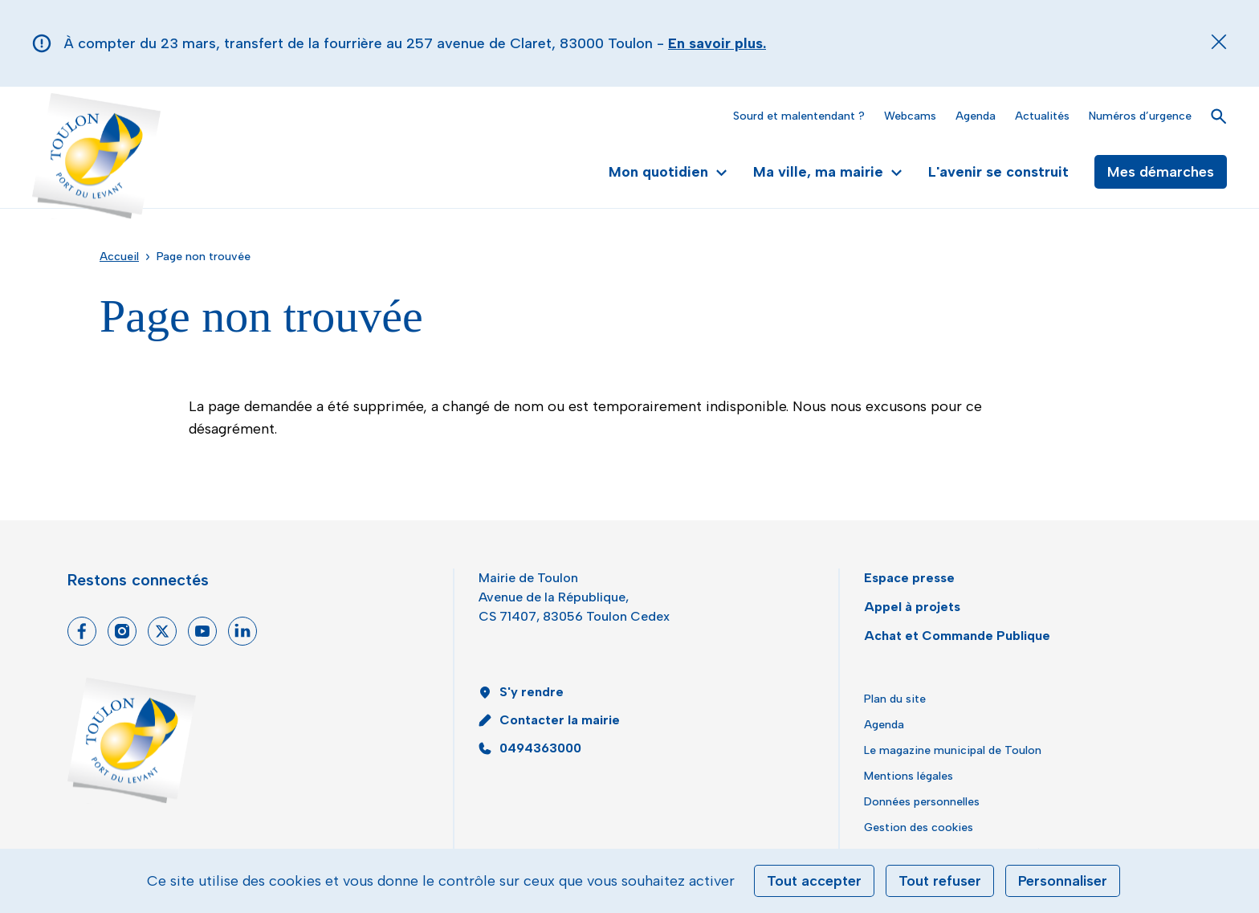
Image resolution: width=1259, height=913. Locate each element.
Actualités (1042, 116)
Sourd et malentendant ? (799, 116)
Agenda (975, 116)
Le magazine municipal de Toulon (952, 750)
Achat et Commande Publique (957, 635)
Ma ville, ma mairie (827, 172)
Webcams (910, 116)
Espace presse (909, 577)
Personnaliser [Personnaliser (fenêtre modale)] (1062, 881)
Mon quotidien (668, 172)
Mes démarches (1160, 172)
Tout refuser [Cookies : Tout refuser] (939, 881)
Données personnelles (922, 802)
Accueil (119, 256)
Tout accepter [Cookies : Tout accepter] (814, 881)
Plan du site (895, 699)
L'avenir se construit (998, 172)
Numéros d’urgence (1140, 116)
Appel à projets (912, 606)
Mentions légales (908, 776)
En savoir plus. (717, 43)
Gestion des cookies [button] (918, 827)
